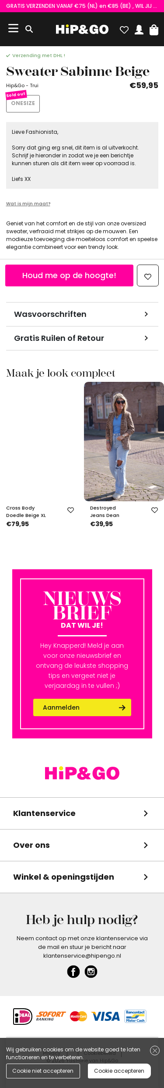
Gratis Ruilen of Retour (59, 338)
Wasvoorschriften (50, 314)
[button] (154, 28)
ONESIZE (23, 103)
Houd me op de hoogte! (69, 275)
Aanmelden (61, 707)
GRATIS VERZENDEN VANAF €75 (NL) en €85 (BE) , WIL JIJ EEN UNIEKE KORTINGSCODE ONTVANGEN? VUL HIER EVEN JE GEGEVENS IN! (82, 6)
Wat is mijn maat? (28, 204)
